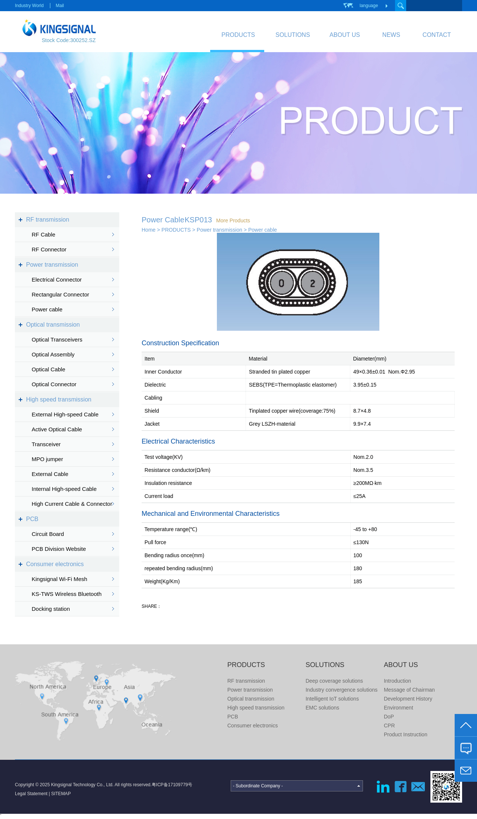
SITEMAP (61, 793)
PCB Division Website (59, 549)
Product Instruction (405, 734)
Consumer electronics (55, 564)
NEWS (391, 35)
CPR (389, 725)
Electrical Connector (57, 279)
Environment (398, 708)
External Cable (50, 474)
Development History (408, 699)
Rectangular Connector (60, 294)
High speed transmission (58, 399)
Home (148, 230)
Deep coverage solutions (334, 681)
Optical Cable (48, 369)
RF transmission (47, 219)
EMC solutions (322, 708)
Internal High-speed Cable (64, 489)
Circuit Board (48, 534)
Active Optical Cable (57, 429)
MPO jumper (47, 459)
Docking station (51, 609)
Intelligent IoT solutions (332, 699)
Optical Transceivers (57, 339)
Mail (60, 5)
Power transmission (52, 264)
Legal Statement (31, 793)
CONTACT (437, 35)
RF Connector (49, 249)
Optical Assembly (53, 354)
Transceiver (46, 444)
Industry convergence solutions (342, 690)
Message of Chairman (409, 690)
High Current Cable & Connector (72, 504)
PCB (32, 519)
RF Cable (43, 234)
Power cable (47, 309)
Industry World (29, 5)
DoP (389, 717)
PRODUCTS (238, 35)
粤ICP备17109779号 (172, 784)
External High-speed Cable (65, 414)
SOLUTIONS (292, 35)
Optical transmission (53, 324)
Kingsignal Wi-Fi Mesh (59, 579)
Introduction (397, 681)
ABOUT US (344, 35)
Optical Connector (54, 384)
